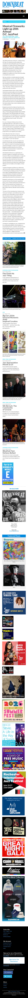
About (9, 991)
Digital (14, 531)
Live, (4, 36)
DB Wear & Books (7, 936)
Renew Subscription (7, 944)
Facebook (8, 972)
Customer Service (7, 946)
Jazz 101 (5, 987)
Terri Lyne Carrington (13, 37)
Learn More (6, 955)
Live (4, 312)
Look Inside (14, 527)
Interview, (5, 270)
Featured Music (14, 536)
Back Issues (5, 934)
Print (10, 531)
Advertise (5, 983)
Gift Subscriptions (6, 933)
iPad (18, 531)
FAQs (4, 948)
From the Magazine (13, 270)
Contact (4, 985)
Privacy (18, 991)
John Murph (6, 39)
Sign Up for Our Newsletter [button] (14, 960)
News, (4, 359)
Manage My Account (7, 943)
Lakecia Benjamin (9, 36)
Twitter (8, 976)
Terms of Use (13, 991)
